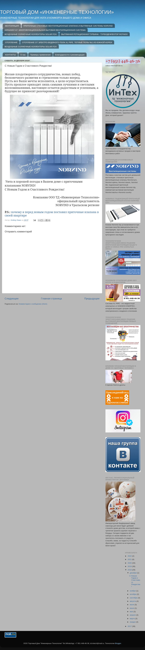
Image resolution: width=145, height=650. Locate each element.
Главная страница (51, 298)
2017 (130, 626)
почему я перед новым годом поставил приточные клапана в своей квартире (52, 213)
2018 (130, 570)
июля (132, 605)
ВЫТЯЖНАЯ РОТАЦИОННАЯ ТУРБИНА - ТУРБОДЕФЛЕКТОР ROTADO (94, 34)
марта (132, 619)
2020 (130, 563)
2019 (130, 566)
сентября (134, 598)
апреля (133, 615)
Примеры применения (40, 55)
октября (133, 594)
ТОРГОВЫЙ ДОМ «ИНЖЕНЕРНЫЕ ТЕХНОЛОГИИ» (57, 12)
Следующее (12, 298)
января (133, 622)
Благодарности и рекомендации (69, 55)
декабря (133, 573)
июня (132, 608)
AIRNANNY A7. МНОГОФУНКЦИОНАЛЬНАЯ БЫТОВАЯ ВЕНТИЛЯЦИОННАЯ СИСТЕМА (45, 30)
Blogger (118, 643)
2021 (130, 559)
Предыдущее (92, 298)
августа (133, 601)
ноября (133, 591)
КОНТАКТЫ (10, 55)
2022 (130, 556)
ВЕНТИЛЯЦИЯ (12, 26)
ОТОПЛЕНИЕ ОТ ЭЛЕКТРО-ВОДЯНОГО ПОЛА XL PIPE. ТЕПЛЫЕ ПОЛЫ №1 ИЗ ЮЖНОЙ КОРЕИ (67, 42)
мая (132, 612)
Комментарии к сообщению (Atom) (33, 304)
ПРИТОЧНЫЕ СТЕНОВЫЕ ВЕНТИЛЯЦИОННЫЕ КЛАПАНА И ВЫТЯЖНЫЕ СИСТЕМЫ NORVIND (68, 26)
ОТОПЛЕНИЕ (11, 42)
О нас (23, 55)
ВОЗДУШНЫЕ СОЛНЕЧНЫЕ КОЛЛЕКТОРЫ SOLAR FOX (31, 34)
